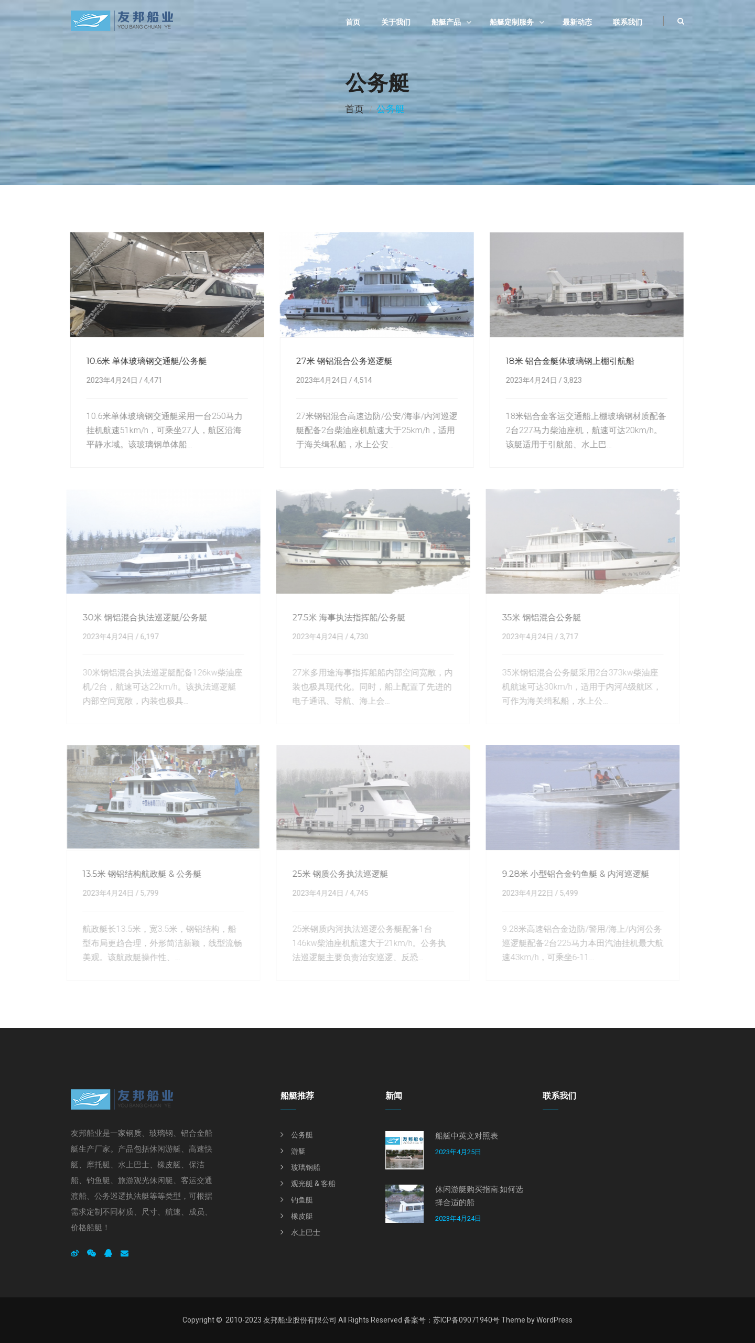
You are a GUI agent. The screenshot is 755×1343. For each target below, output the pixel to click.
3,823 (571, 380)
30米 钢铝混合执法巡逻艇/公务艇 (140, 617)
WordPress (554, 1320)
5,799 (145, 893)
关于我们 (396, 22)
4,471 (152, 380)
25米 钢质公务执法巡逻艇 (336, 874)
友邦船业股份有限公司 (300, 1320)
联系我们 (627, 22)
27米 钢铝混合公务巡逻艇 (343, 361)
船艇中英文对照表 (466, 1136)
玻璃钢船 (305, 1167)
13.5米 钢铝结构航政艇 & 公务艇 (137, 874)
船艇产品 (446, 22)
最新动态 (577, 22)
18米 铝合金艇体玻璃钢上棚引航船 (568, 361)
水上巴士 (305, 1232)
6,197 (145, 636)
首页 (353, 22)
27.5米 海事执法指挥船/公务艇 (344, 617)
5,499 (564, 893)
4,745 (355, 893)
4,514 (361, 380)
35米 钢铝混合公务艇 (537, 617)
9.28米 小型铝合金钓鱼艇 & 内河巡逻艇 (571, 874)
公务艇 (302, 1135)
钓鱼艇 (302, 1200)
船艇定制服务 (512, 22)
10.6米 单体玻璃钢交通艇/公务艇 (145, 361)
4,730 (355, 636)
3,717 (564, 636)
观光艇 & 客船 (313, 1183)
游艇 (298, 1151)
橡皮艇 (302, 1216)
